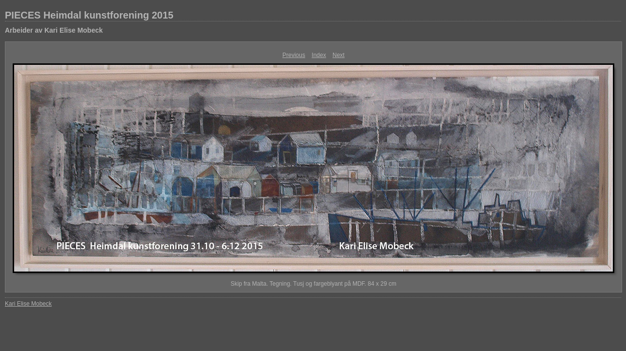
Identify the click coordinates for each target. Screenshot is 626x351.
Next (339, 55)
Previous (293, 55)
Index (319, 55)
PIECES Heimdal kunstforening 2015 (89, 15)
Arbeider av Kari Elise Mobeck (54, 30)
